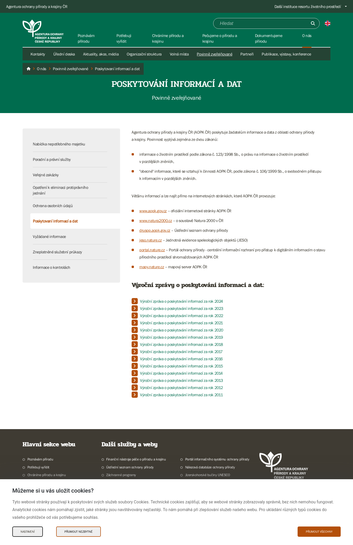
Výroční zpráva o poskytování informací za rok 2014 (181, 373)
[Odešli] (313, 23)
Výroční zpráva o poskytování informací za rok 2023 (181, 308)
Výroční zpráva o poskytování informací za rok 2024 (181, 301)
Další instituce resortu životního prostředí (307, 6)
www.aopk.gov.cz (153, 210)
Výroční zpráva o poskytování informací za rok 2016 (181, 358)
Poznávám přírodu (40, 459)
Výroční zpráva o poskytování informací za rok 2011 (181, 394)
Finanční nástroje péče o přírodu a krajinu (136, 459)
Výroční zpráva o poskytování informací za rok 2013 (181, 380)
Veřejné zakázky (46, 174)
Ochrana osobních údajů (53, 205)
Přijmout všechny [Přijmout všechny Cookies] (319, 531)
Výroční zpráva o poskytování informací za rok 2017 (181, 351)
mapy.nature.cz (151, 266)
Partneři (246, 54)
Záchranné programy (121, 475)
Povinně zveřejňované (214, 54)
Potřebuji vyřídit (38, 467)
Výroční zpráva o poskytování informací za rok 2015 (181, 366)
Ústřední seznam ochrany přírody (130, 467)
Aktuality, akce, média (101, 54)
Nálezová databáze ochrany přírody (210, 467)
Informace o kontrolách (51, 267)
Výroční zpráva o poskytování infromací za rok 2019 (181, 337)
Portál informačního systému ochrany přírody (217, 459)
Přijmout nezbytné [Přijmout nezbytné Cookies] (78, 531)
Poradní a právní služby (52, 159)
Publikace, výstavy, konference (286, 54)
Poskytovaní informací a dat (55, 221)
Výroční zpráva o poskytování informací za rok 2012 (181, 387)
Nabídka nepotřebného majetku (59, 144)
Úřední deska (64, 54)
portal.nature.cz (152, 249)
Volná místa (179, 54)
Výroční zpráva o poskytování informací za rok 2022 (181, 315)
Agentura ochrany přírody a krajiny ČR (36, 6)
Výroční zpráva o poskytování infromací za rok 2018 (181, 344)
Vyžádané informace (49, 236)
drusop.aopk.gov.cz (154, 230)
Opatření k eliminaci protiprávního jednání (60, 190)
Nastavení (28, 531)
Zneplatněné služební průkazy (57, 252)
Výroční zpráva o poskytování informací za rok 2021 (181, 322)
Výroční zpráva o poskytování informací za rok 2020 (181, 330)
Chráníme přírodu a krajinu (46, 475)
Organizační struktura (144, 54)
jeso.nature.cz (150, 240)
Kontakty (38, 54)
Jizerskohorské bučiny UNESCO (207, 475)
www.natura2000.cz (155, 220)
